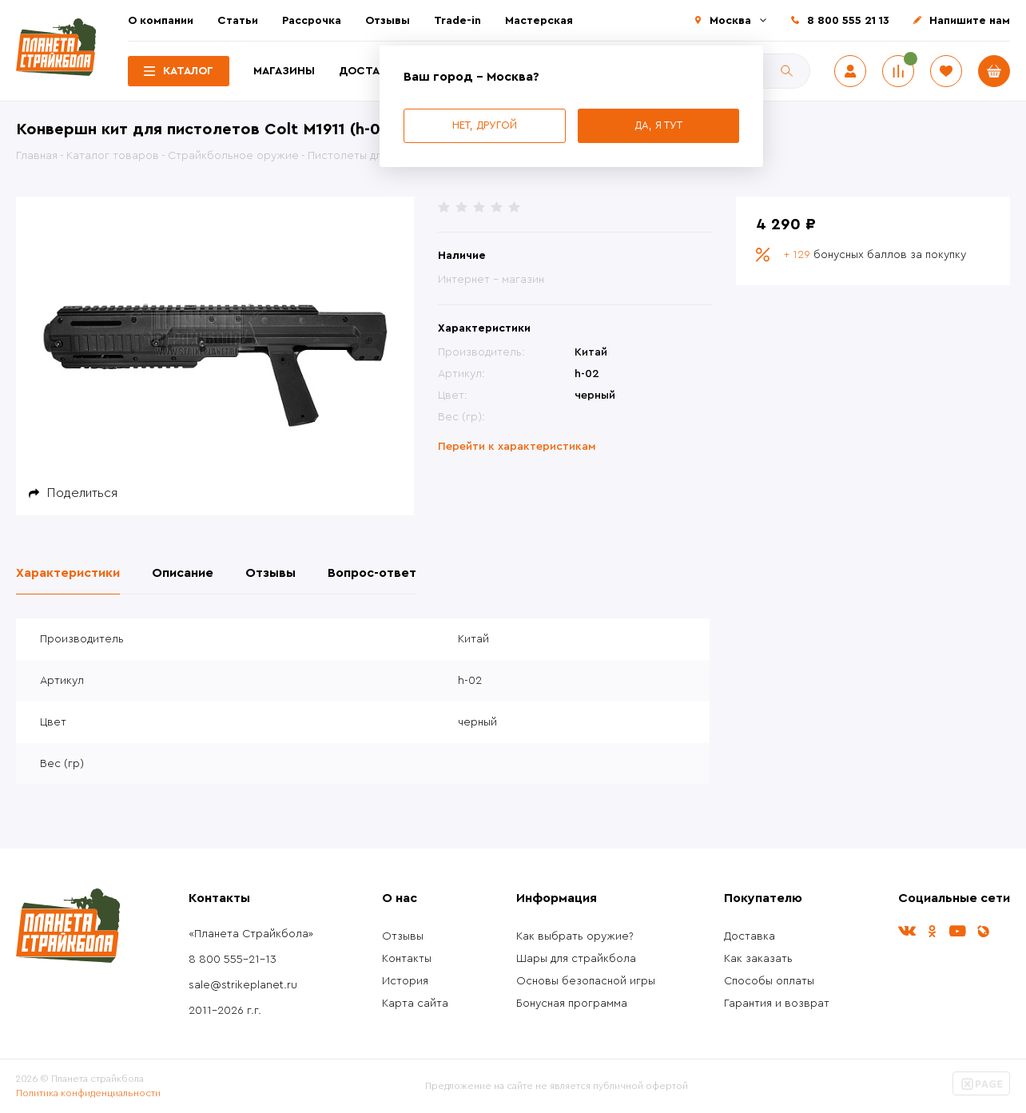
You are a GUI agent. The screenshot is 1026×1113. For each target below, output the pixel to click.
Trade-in (457, 20)
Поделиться (82, 493)
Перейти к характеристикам (517, 446)
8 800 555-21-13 (232, 959)
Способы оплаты (769, 981)
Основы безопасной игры (585, 981)
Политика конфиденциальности (88, 1093)
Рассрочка (311, 20)
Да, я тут (658, 125)
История (405, 981)
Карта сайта (415, 1003)
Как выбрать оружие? (575, 936)
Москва (730, 20)
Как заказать (758, 958)
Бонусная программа (571, 1003)
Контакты (406, 958)
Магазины (284, 71)
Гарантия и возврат (776, 1003)
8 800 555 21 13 (848, 20)
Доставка (370, 71)
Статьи (237, 20)
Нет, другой (484, 125)
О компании (160, 20)
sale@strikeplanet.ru (243, 985)
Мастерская (539, 20)
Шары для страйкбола (576, 958)
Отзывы (387, 20)
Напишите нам (969, 20)
